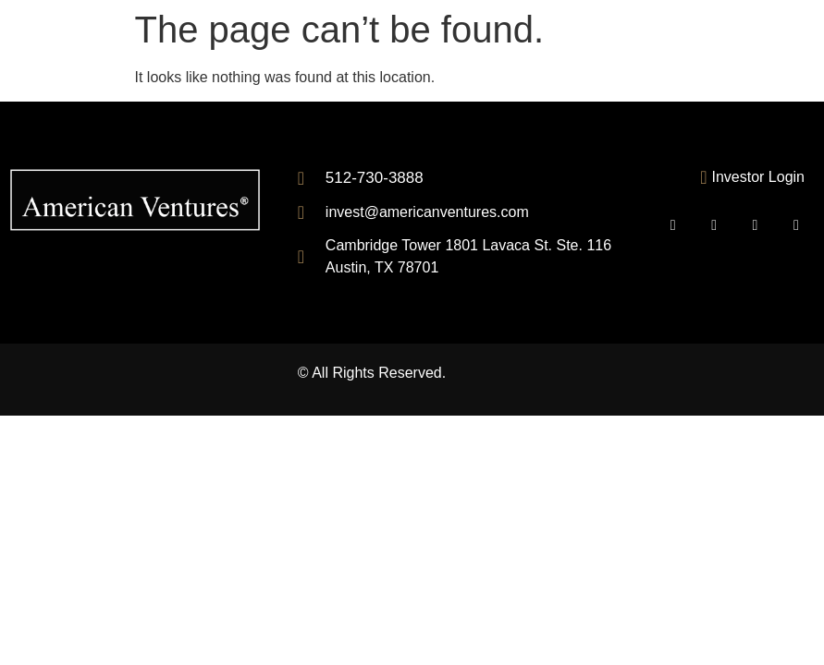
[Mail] (673, 225)
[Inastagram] (796, 225)
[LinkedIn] (755, 225)
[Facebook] (714, 225)
